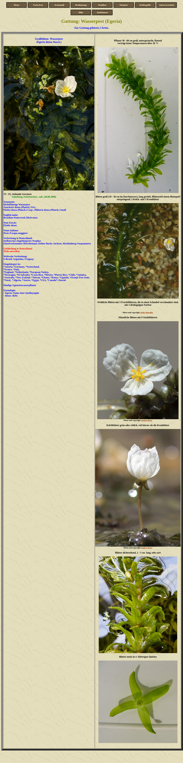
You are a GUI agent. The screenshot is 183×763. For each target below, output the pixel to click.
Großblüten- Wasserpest (49, 38)
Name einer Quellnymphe (26, 293)
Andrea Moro (146, 420)
